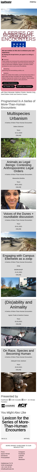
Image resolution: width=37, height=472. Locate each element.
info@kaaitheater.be (7, 469)
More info (4, 56)
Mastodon (22, 459)
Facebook (22, 453)
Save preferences (10, 83)
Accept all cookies (24, 86)
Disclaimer (4, 455)
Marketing (6, 69)
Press (3, 452)
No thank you (8, 86)
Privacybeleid (5, 457)
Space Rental (5, 453)
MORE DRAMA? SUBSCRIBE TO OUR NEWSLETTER (18, 446)
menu (33, 1)
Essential (6, 59)
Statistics (6, 73)
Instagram (22, 452)
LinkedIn (21, 455)
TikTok (21, 457)
